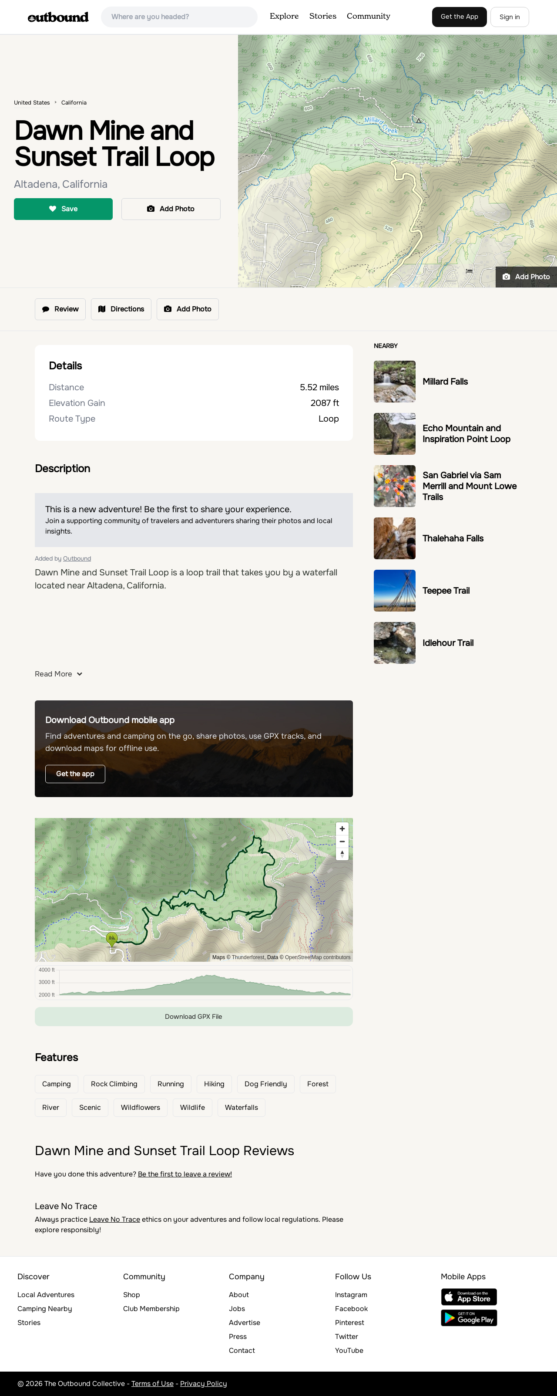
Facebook (351, 1308)
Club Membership (151, 1308)
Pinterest (349, 1322)
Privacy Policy (203, 1383)
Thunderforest (248, 957)
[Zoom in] (342, 828)
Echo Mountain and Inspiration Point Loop (466, 434)
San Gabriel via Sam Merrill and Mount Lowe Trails (470, 486)
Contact (242, 1350)
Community (368, 16)
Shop (131, 1294)
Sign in (510, 17)
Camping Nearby (44, 1308)
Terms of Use (152, 1383)
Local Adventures (45, 1294)
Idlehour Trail (448, 643)
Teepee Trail (446, 590)
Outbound (77, 558)
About (239, 1294)
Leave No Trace (114, 1219)
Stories (322, 16)
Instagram (351, 1294)
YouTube (349, 1350)
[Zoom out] (342, 841)
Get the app (75, 773)
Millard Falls (445, 381)
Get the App (459, 16)
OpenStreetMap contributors (318, 957)
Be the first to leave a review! (185, 1174)
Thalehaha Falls (453, 538)
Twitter (346, 1336)
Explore (284, 16)
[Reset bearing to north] (342, 854)
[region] (194, 890)
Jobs (237, 1308)
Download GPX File (193, 1016)
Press (238, 1336)
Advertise (244, 1322)
